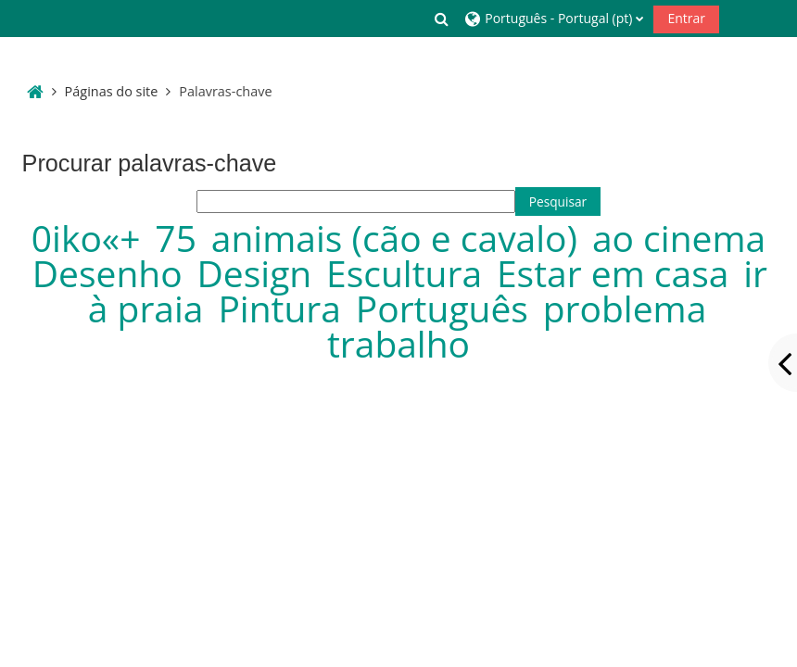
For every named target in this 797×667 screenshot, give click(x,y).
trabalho (398, 343)
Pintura (284, 308)
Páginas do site (111, 91)
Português (447, 308)
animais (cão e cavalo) (399, 237)
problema (625, 308)
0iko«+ (91, 237)
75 (180, 237)
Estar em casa (618, 272)
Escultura (408, 272)
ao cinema (678, 237)
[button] (442, 18)
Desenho (112, 272)
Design (259, 272)
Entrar (686, 18)
